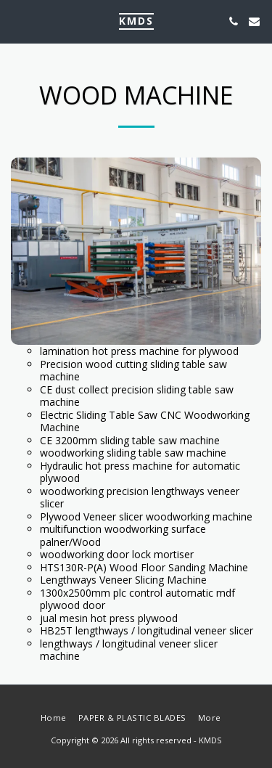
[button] (16, 21)
